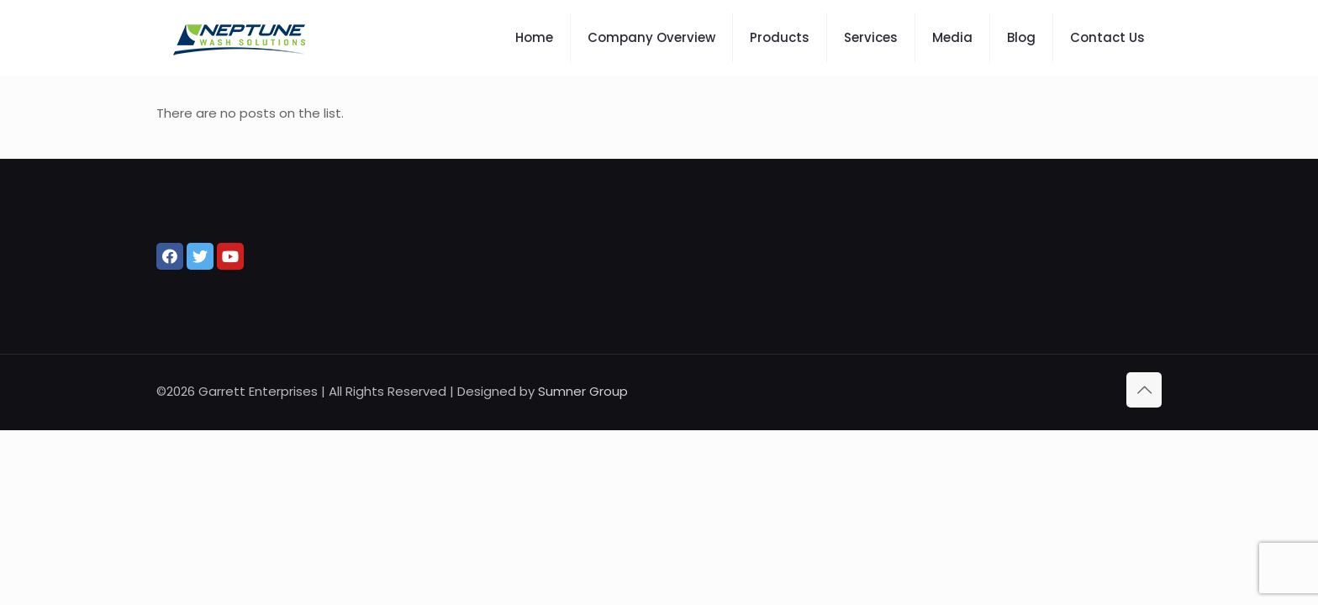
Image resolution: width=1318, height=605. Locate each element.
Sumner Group (583, 391)
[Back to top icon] (1144, 390)
